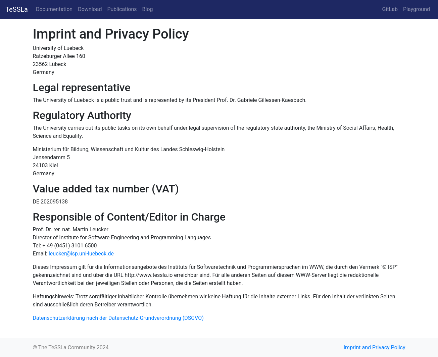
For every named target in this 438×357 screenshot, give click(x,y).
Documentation (54, 9)
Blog (147, 9)
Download (90, 9)
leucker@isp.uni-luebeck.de (81, 253)
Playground (416, 9)
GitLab (390, 9)
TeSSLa (16, 9)
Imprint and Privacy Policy (374, 347)
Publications (122, 9)
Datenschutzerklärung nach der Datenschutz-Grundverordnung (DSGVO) (118, 318)
